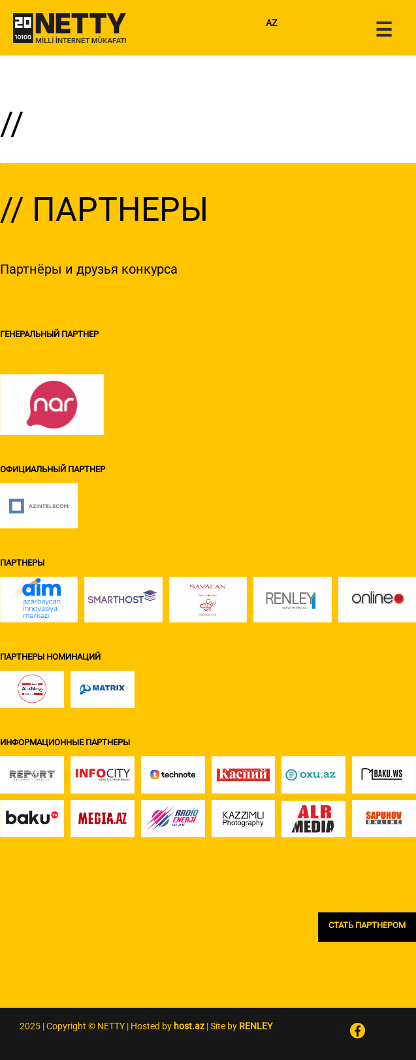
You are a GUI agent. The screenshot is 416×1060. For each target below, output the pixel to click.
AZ (271, 23)
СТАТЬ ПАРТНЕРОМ (367, 925)
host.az (189, 1026)
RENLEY (255, 1026)
